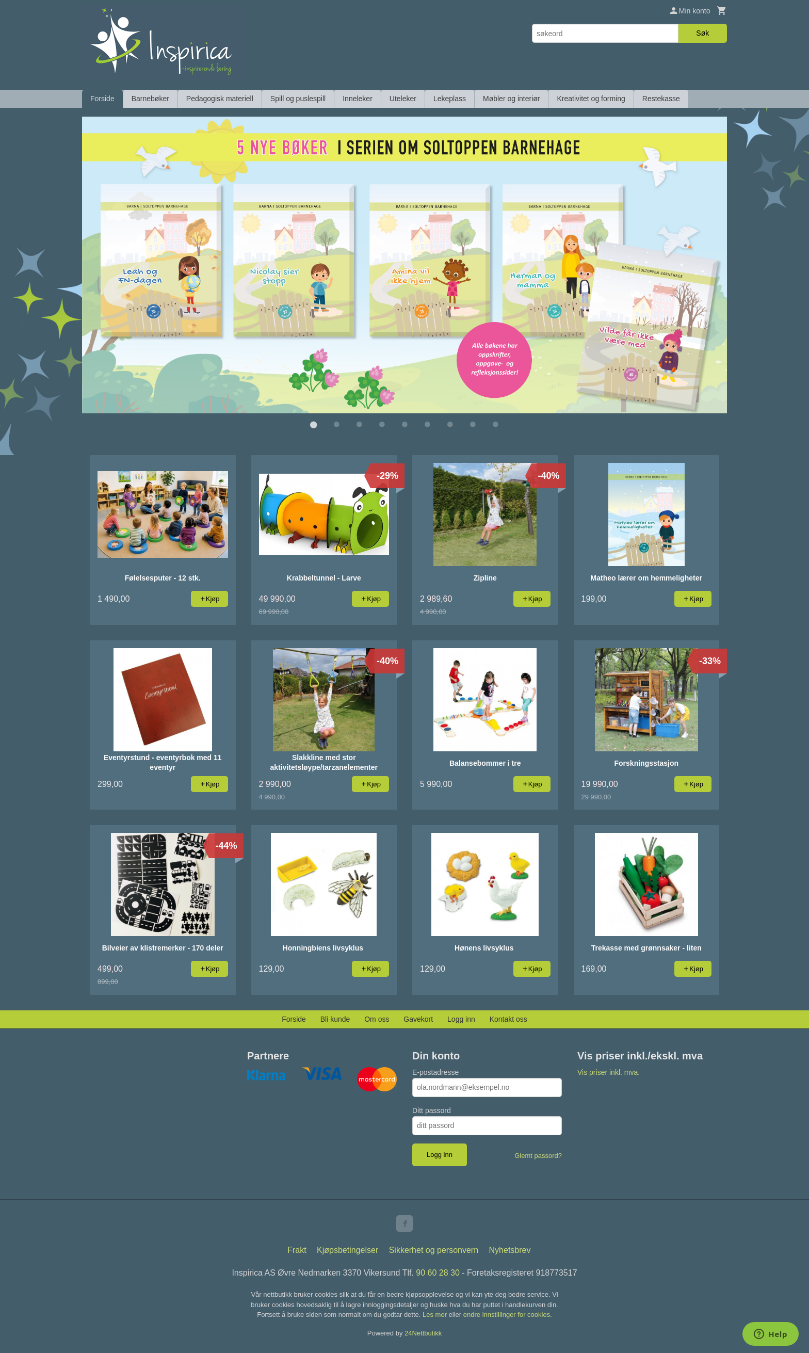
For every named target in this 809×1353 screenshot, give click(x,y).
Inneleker (358, 98)
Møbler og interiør (511, 98)
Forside (102, 98)
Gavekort (418, 1018)
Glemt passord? (538, 1155)
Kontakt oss (508, 1018)
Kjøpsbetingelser (347, 1249)
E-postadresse (435, 1072)
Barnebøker (150, 98)
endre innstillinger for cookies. (507, 1314)
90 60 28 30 (438, 1272)
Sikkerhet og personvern (433, 1249)
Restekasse (661, 98)
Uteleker (403, 98)
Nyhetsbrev (510, 1249)
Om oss (376, 1018)
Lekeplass (449, 98)
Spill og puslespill (298, 98)
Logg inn (461, 1018)
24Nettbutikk (423, 1332)
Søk (702, 33)
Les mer (436, 1314)
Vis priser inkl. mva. (608, 1072)
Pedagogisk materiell (219, 98)
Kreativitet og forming (591, 98)
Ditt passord (431, 1110)
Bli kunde (335, 1018)
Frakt (296, 1249)
